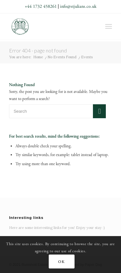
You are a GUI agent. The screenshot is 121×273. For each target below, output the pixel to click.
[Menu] (108, 26)
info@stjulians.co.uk (78, 6)
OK (61, 261)
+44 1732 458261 (41, 6)
